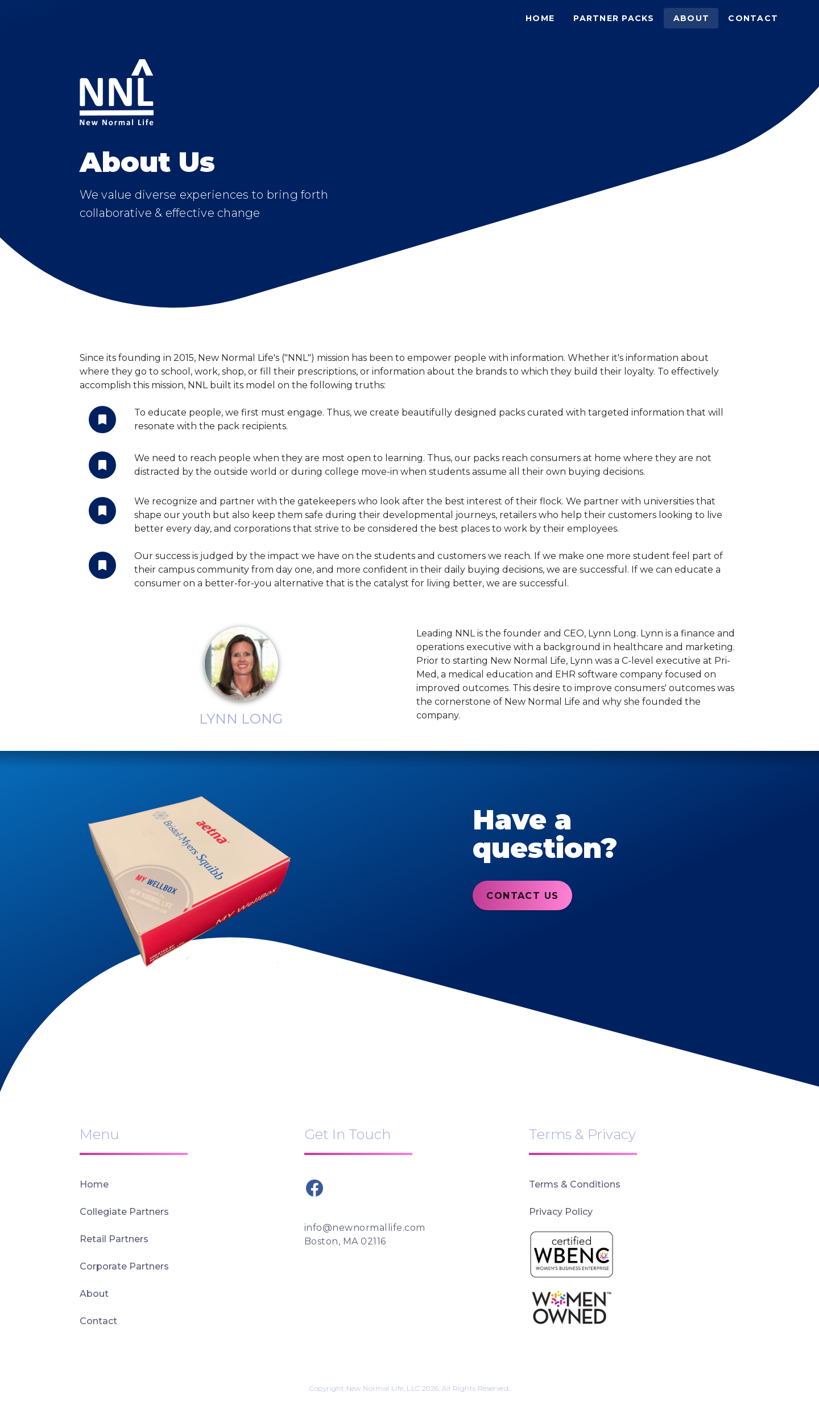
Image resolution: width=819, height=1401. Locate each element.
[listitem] (185, 1184)
